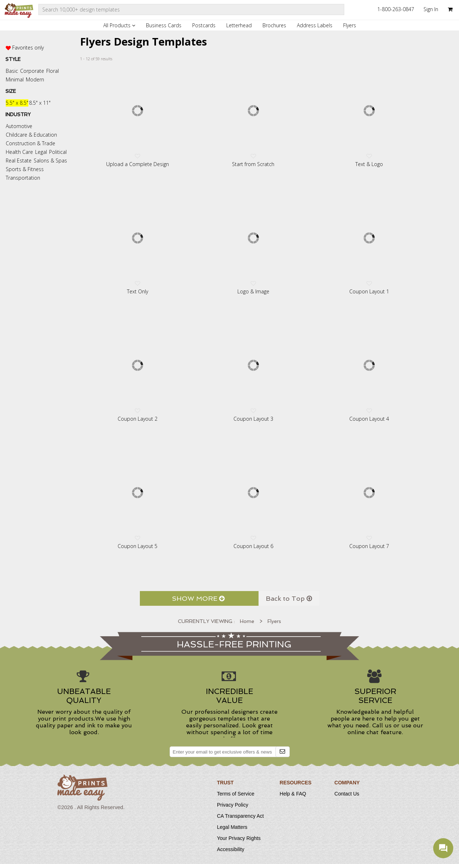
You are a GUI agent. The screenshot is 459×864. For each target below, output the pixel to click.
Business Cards (163, 25)
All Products (119, 25)
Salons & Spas (50, 160)
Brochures (274, 25)
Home (247, 621)
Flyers (349, 25)
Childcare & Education (31, 134)
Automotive (19, 126)
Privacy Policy (232, 805)
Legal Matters (232, 827)
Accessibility (230, 849)
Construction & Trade (30, 143)
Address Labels (314, 25)
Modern (35, 79)
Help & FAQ (293, 794)
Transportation (23, 177)
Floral (52, 70)
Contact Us (347, 794)
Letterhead (239, 25)
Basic (12, 70)
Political (58, 151)
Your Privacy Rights (239, 838)
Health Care (19, 151)
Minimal (15, 79)
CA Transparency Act (240, 816)
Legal (41, 151)
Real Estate (19, 160)
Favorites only (28, 47)
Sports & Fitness (25, 169)
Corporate (32, 70)
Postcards (204, 25)
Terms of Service (235, 794)
